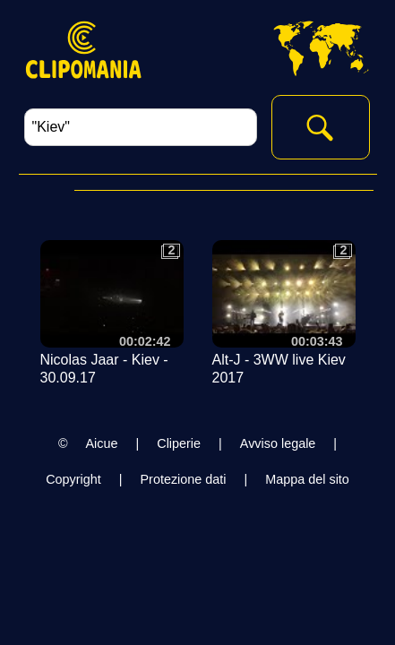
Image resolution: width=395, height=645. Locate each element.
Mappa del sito (307, 479)
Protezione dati (183, 479)
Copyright (73, 479)
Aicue (102, 443)
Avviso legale (278, 443)
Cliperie (179, 443)
